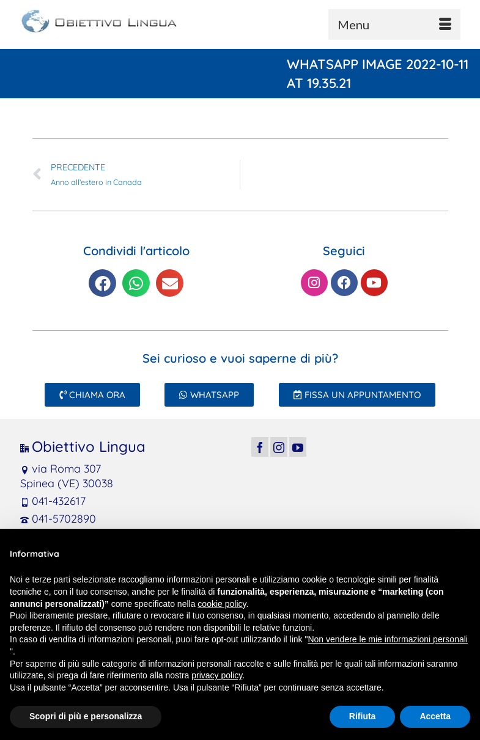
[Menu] (394, 24)
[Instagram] (278, 446)
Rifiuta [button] (362, 716)
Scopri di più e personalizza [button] (85, 716)
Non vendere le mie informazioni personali (387, 639)
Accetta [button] (435, 716)
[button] (102, 283)
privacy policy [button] (216, 675)
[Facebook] (259, 446)
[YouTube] (297, 446)
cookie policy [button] (222, 604)
